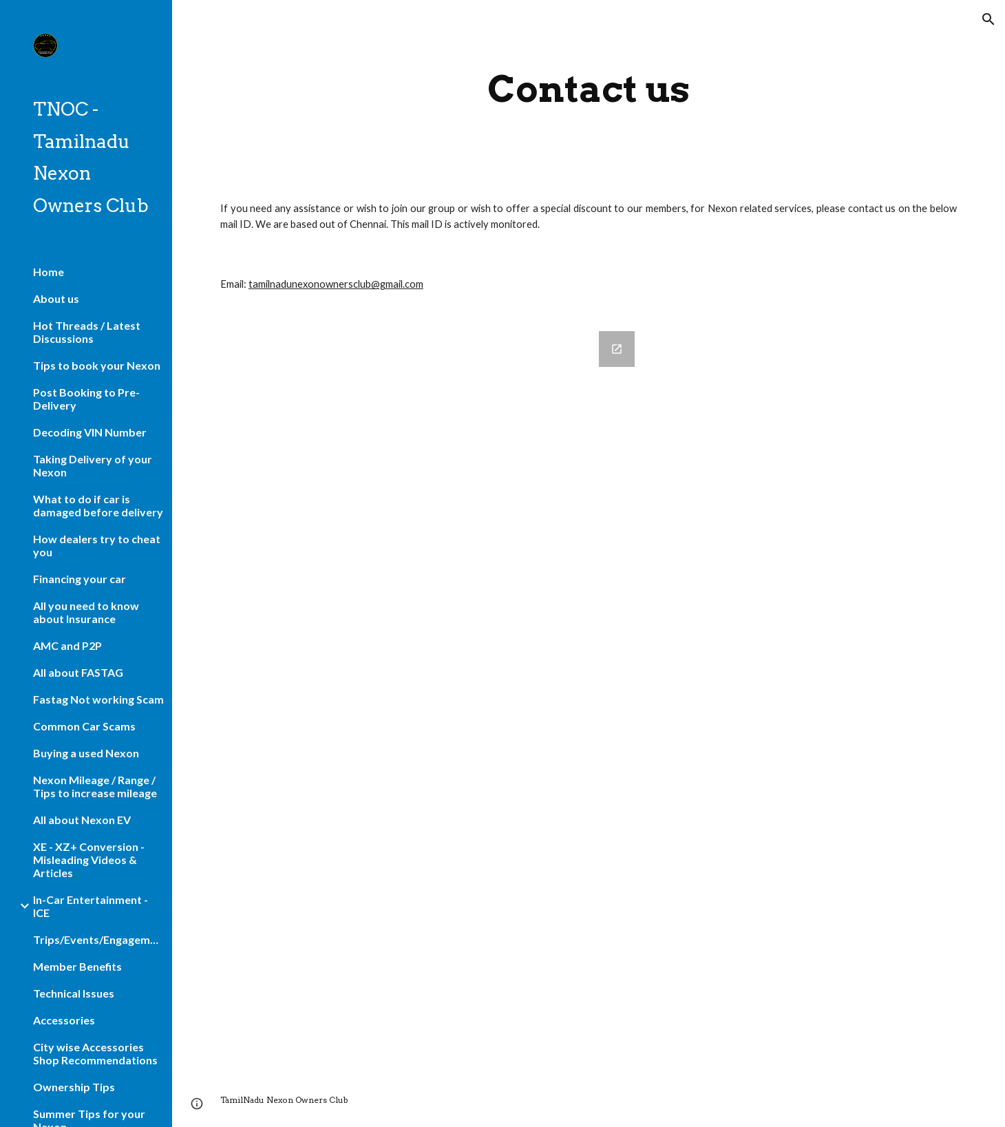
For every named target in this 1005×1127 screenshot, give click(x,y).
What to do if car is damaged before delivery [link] (98, 505)
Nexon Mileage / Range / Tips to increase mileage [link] (95, 786)
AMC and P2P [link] (67, 645)
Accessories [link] (64, 1019)
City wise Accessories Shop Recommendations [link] (95, 1053)
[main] (589, 89)
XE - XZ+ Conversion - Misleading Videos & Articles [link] (89, 859)
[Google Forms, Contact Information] (429, 694)
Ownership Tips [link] (74, 1086)
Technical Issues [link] (73, 993)
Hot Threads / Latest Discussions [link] (86, 332)
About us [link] (56, 298)
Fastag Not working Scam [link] (98, 699)
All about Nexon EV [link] (82, 819)
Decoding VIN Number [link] (90, 432)
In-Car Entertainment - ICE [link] (90, 906)
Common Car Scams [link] (84, 726)
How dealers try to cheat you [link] (96, 545)
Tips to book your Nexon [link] (96, 365)
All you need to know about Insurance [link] (86, 612)
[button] (988, 19)
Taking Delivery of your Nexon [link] (92, 465)
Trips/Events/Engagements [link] (98, 939)
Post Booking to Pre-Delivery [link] (86, 399)
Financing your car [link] (79, 578)
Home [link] (48, 271)
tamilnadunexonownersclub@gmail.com (335, 284)
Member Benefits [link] (77, 966)
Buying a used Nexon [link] (86, 752)
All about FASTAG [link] (78, 672)
